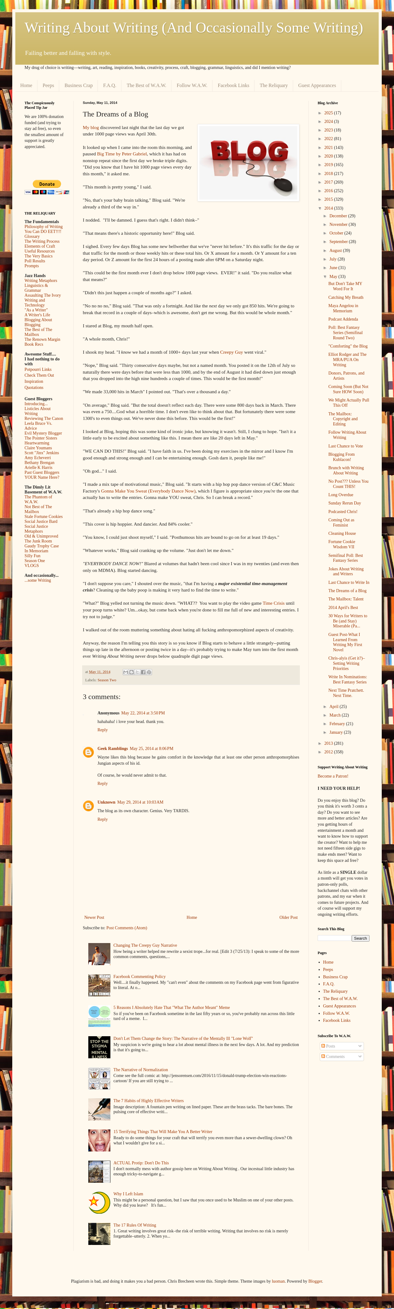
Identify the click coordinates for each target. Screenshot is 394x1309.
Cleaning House (342, 533)
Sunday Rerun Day (344, 503)
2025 (329, 113)
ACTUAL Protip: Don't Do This (141, 1163)
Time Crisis (274, 603)
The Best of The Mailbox (38, 332)
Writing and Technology (35, 302)
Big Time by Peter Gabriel (122, 153)
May (333, 276)
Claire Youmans (38, 448)
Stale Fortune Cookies (44, 516)
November (339, 224)
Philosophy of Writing (44, 226)
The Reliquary (274, 85)
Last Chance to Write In (348, 582)
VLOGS (32, 565)
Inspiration (34, 381)
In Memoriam (36, 551)
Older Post (289, 917)
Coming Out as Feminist (341, 522)
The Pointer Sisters (41, 438)
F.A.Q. (109, 85)
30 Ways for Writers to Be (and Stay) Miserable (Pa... (347, 621)
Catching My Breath (345, 297)
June (333, 267)
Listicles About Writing (38, 411)
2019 (329, 164)
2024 (329, 121)
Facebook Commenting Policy (139, 976)
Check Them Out (39, 375)
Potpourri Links (38, 369)
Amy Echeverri (38, 457)
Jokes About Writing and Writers (346, 571)
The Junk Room (38, 541)
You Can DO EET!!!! (43, 231)
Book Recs (34, 344)
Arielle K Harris (38, 467)
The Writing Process (42, 241)
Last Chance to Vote (345, 446)
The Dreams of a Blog (347, 590)
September (339, 241)
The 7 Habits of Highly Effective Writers (148, 1100)
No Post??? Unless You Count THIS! (348, 484)
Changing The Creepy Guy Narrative (145, 945)
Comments (333, 1056)
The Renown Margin (42, 339)
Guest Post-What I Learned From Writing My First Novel (345, 642)
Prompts (32, 266)
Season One (35, 560)
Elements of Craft (40, 246)
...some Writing (38, 580)
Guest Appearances (317, 85)
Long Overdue (340, 495)
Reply (103, 730)
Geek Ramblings (113, 748)
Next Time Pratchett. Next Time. (346, 693)
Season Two (107, 680)
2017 (329, 182)
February (337, 723)
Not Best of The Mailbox (38, 509)
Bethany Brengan (40, 462)
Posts (328, 1046)
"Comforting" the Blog (348, 346)
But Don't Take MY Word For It (345, 286)
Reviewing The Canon (44, 418)
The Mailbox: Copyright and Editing (343, 419)
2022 (329, 138)
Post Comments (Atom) (126, 928)
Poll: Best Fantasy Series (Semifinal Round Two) (345, 332)
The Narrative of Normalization (140, 1069)
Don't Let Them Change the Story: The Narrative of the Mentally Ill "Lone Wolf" (183, 1038)
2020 (329, 156)
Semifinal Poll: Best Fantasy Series (345, 558)
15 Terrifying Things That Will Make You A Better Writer (162, 1131)
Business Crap (78, 85)
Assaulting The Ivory (43, 295)
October (336, 233)
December (338, 216)
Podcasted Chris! (343, 511)
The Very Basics (39, 256)
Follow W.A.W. (192, 85)
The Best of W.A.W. (146, 85)
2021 (329, 147)
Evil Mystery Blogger (43, 433)
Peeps (48, 85)
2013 (329, 743)
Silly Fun (32, 556)
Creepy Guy (231, 352)
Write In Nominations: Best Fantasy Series (347, 679)
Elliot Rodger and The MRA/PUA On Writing (347, 359)
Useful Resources (40, 251)
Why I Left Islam (128, 1194)
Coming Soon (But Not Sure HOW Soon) (348, 389)
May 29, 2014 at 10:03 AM (140, 802)
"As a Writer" (36, 310)
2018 (329, 173)
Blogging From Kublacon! (341, 457)
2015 (329, 199)
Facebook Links (233, 85)
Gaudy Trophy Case (42, 546)
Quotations (34, 387)
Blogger (315, 1281)
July (333, 259)
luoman (278, 1281)
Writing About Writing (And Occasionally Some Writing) (194, 27)
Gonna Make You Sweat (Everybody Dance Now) (148, 490)
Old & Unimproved (41, 536)
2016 (329, 190)
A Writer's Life (37, 315)
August (336, 250)
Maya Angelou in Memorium (343, 308)
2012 (329, 752)
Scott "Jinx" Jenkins (42, 453)
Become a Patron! (333, 776)
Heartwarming (37, 443)
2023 (329, 130)
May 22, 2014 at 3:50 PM (143, 713)
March (335, 715)
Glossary (32, 236)
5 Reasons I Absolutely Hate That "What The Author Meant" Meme (171, 1007)
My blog (91, 127)
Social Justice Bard (41, 521)
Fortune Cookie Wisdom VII (341, 544)
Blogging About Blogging (38, 322)
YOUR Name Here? (42, 477)
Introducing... (36, 403)
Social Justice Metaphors (36, 529)
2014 (329, 208)
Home (26, 85)
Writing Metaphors (41, 280)
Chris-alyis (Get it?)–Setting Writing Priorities (346, 663)
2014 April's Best (343, 607)
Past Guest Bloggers (42, 472)
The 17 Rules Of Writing (134, 1225)
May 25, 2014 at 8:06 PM (151, 748)
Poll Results (35, 261)
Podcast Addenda (343, 319)
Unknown (106, 802)
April (334, 706)
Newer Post (94, 917)
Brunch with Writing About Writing (346, 470)
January (336, 732)
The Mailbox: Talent (346, 599)
